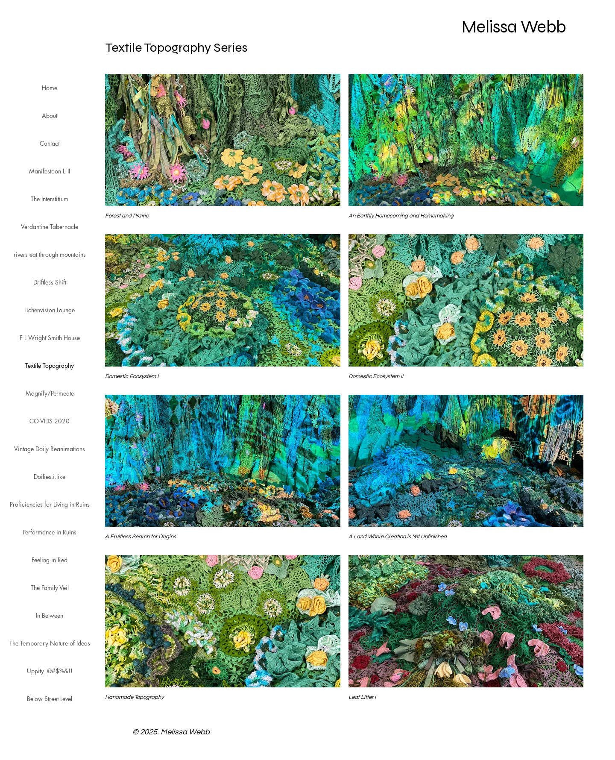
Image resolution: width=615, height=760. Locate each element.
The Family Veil (50, 588)
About (49, 116)
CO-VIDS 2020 (49, 421)
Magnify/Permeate (50, 393)
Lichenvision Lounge (49, 310)
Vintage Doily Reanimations (49, 449)
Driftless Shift (49, 282)
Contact (49, 143)
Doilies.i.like (49, 476)
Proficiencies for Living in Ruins (50, 504)
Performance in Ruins (49, 532)
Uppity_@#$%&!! (50, 671)
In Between (49, 615)
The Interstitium (49, 199)
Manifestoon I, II (49, 171)
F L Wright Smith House (50, 338)
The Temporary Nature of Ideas (49, 643)
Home (49, 88)
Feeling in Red (49, 560)
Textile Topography (49, 365)
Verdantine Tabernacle (49, 227)
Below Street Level (49, 699)
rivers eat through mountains (50, 254)
